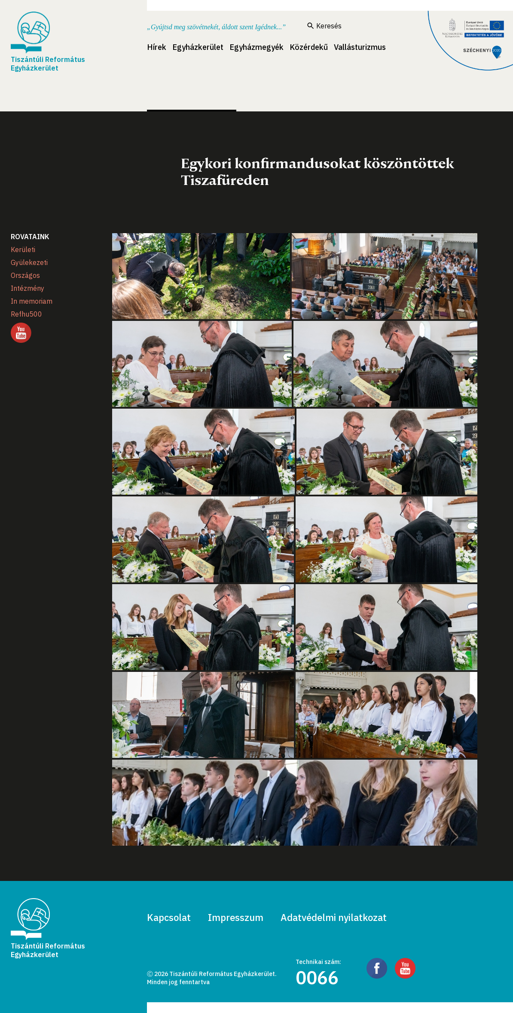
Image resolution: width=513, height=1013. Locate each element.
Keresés (324, 26)
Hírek (156, 47)
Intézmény (27, 288)
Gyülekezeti (29, 262)
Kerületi (23, 249)
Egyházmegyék (256, 47)
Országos (25, 275)
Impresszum (235, 917)
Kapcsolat (169, 917)
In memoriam (31, 301)
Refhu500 (26, 314)
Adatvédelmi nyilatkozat (334, 917)
